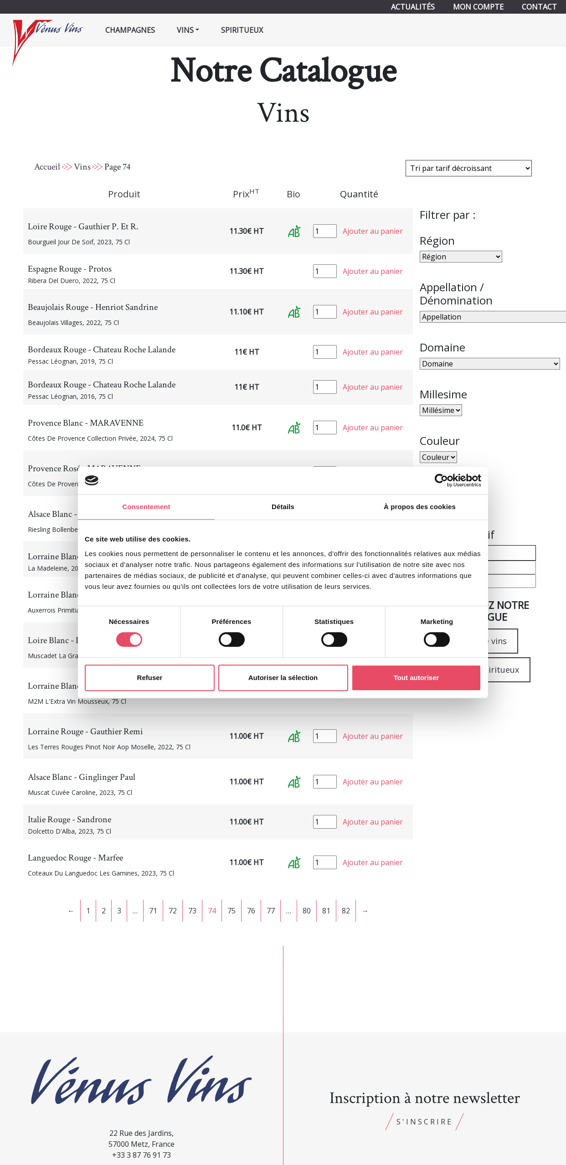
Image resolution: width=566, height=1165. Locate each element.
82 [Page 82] (346, 911)
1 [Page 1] (88, 911)
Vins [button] (185, 30)
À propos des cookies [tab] (420, 506)
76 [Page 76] (251, 911)
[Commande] (469, 168)
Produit (124, 194)
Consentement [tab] (146, 506)
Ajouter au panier (373, 231)
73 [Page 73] (192, 911)
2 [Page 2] (104, 911)
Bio (293, 194)
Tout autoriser (416, 677)
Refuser (150, 677)
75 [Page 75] (231, 911)
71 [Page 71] (153, 911)
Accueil (47, 167)
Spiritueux (242, 30)
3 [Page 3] (119, 911)
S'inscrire (424, 1122)
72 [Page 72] (173, 911)
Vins (82, 167)
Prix (246, 193)
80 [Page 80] (307, 911)
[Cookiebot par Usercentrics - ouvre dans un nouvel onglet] (441, 480)
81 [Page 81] (326, 911)
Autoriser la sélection (283, 677)
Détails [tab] (283, 506)
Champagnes (130, 30)
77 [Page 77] (271, 911)
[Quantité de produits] (325, 231)
